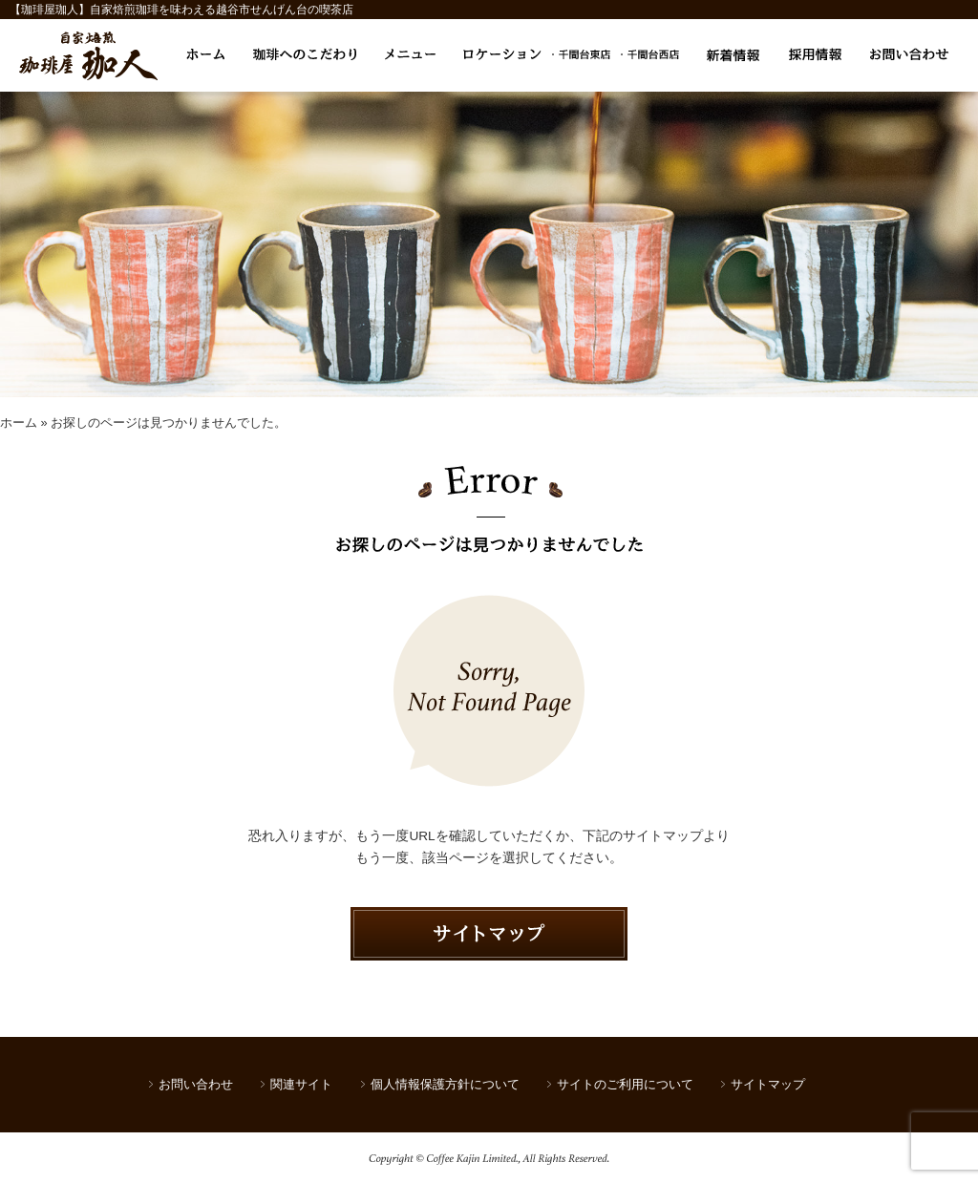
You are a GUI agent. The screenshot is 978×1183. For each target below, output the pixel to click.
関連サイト (301, 1084)
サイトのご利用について (625, 1084)
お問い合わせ (196, 1084)
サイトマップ (768, 1084)
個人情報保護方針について (445, 1084)
